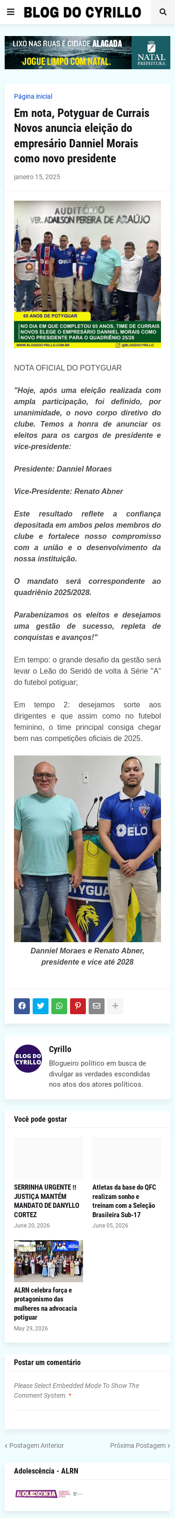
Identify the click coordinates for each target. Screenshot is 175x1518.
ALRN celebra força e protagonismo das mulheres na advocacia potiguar (45, 1304)
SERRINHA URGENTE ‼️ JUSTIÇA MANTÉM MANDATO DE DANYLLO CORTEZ (46, 1201)
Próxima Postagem (138, 1445)
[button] (10, 12)
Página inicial (33, 96)
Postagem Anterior (36, 1445)
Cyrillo (60, 1049)
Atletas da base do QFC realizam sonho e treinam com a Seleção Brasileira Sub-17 (124, 1201)
